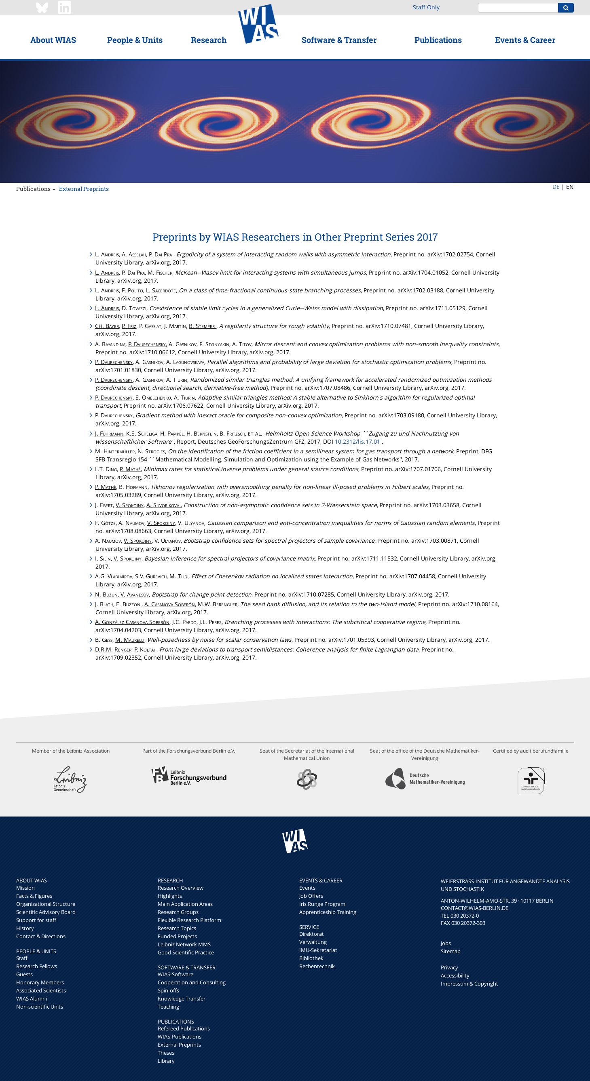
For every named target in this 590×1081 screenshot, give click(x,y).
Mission (25, 887)
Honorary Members (40, 982)
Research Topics (177, 928)
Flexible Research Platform (189, 920)
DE (556, 186)
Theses (166, 1052)
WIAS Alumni (31, 998)
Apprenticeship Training (327, 912)
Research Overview (180, 887)
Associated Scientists (41, 990)
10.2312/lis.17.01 (357, 441)
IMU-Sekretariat (318, 950)
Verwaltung (313, 942)
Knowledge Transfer (181, 998)
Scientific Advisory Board (46, 912)
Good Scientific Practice (186, 952)
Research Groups (178, 912)
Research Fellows (36, 966)
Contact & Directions (41, 936)
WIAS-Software (175, 974)
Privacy (449, 967)
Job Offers (311, 895)
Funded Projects (177, 936)
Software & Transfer (339, 39)
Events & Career (525, 39)
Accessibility (455, 975)
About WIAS (53, 39)
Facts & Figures (34, 895)
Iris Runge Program (322, 904)
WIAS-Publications (179, 1036)
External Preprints (84, 189)
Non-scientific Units (39, 1006)
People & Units (135, 39)
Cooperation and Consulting (192, 982)
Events (307, 887)
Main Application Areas (185, 904)
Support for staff (36, 920)
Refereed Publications (184, 1028)
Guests (24, 974)
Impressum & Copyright (469, 983)
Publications (438, 39)
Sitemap (451, 951)
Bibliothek (311, 958)
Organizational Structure (45, 904)
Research (209, 39)
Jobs (446, 943)
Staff (21, 958)
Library (166, 1060)
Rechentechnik (317, 966)
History (25, 928)
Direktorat (311, 933)
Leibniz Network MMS (184, 944)
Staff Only (426, 7)
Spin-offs (168, 990)
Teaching (168, 1006)
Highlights (170, 895)
